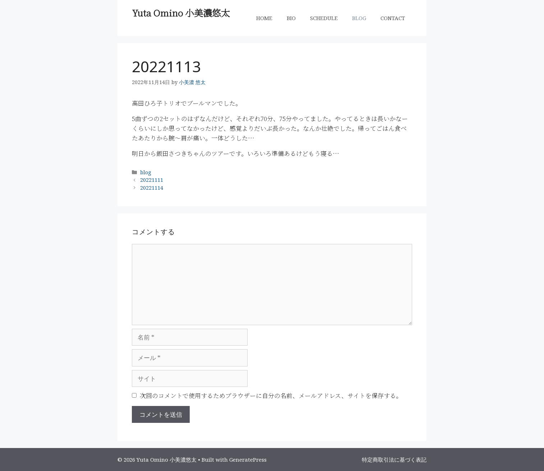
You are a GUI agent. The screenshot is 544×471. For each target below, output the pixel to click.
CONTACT (393, 18)
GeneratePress (248, 459)
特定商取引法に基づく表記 (394, 459)
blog (145, 172)
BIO (291, 18)
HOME (264, 18)
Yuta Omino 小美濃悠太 (181, 12)
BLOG (359, 18)
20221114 (151, 187)
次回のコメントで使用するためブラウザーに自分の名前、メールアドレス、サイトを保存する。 (271, 395)
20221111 (151, 179)
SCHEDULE (324, 18)
